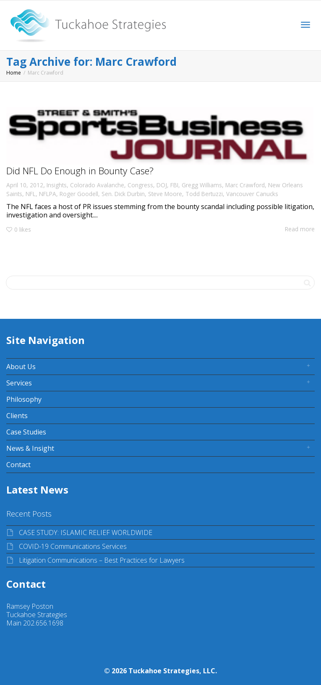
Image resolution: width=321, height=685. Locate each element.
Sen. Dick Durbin (123, 194)
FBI (174, 185)
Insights (57, 185)
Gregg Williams (202, 185)
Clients (17, 415)
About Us (21, 366)
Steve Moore (165, 194)
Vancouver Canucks (252, 194)
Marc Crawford (245, 185)
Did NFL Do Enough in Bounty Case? (80, 170)
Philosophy (24, 399)
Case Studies (26, 432)
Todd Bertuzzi (204, 194)
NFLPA (47, 194)
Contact (18, 464)
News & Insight (30, 448)
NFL (31, 194)
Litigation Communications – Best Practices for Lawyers (102, 560)
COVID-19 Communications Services (73, 546)
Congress (140, 185)
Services (19, 383)
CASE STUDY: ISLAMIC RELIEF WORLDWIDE (85, 532)
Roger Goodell (79, 194)
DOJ (162, 185)
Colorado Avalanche (97, 185)
